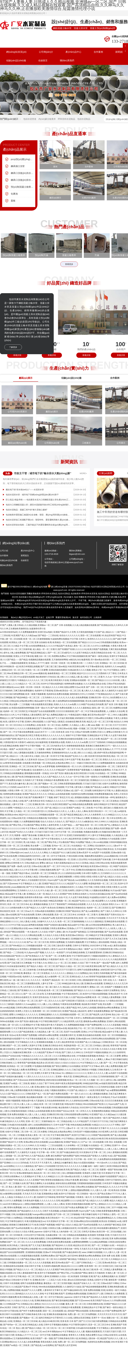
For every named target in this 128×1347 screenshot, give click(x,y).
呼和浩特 (91, 597)
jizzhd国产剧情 (9, 739)
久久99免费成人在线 (31, 725)
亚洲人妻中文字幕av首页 (51, 1118)
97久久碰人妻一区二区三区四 (53, 890)
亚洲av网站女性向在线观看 (35, 1142)
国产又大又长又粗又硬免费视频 (93, 1321)
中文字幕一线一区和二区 (48, 1152)
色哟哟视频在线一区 (65, 766)
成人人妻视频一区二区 (10, 1156)
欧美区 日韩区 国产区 (14, 1307)
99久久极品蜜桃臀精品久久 (103, 1218)
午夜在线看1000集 (75, 856)
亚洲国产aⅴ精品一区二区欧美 (79, 808)
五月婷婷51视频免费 (74, 942)
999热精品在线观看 (76, 904)
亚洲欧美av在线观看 (93, 983)
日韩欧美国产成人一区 (35, 1094)
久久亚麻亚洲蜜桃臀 (63, 877)
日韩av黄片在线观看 (16, 1097)
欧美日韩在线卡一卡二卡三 (101, 811)
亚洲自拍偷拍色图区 (58, 670)
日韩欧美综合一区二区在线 (114, 1042)
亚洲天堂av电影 (45, 632)
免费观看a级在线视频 (92, 1018)
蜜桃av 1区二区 (96, 987)
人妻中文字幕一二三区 (21, 804)
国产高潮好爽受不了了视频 (40, 797)
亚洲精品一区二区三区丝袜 (112, 663)
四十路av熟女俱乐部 (100, 659)
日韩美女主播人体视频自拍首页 (60, 887)
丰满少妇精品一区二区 (36, 939)
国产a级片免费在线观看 (61, 708)
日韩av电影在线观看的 (45, 911)
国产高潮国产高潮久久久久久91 (72, 649)
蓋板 (13, 200)
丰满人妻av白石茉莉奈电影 (74, 1280)
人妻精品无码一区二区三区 (12, 670)
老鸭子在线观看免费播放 (88, 970)
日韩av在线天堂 (18, 818)
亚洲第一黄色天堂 (64, 1076)
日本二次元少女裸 (91, 739)
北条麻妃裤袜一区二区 (104, 766)
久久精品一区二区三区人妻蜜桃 (61, 1038)
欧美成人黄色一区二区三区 (78, 646)
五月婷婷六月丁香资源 (32, 780)
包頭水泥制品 (83, 119)
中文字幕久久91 (40, 963)
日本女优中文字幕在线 (34, 1235)
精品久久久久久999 (54, 687)
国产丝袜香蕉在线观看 (21, 718)
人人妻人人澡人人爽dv (78, 811)
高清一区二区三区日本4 (10, 725)
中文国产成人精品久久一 (105, 632)
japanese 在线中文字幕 (44, 1231)
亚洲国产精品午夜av (20, 873)
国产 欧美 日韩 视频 (113, 704)
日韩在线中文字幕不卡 (99, 1128)
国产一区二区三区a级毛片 (59, 653)
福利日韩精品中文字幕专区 (106, 804)
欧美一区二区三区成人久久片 (73, 959)
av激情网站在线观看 (12, 1194)
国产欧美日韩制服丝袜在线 (27, 777)
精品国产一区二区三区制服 (115, 1018)
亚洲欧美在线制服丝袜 (86, 870)
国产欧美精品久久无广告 (36, 956)
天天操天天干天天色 (99, 1121)
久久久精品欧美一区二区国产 (13, 1159)
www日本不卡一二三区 (44, 732)
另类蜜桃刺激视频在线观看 (66, 1097)
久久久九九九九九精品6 (97, 904)
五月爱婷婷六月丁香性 (106, 673)
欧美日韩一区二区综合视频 (109, 1231)
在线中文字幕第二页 (14, 1131)
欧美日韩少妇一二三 (28, 749)
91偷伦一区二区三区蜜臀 (36, 670)
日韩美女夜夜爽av (58, 928)
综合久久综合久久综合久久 (52, 821)
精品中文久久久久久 (86, 673)
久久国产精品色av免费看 (80, 997)
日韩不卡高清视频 (50, 1211)
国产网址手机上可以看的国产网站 (24, 825)
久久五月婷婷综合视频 (97, 880)
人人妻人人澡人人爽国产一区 (34, 1169)
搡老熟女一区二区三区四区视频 (58, 1283)
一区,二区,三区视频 (15, 1135)
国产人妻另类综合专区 (34, 801)
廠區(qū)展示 (25, 378)
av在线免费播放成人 (38, 646)
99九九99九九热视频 (86, 1007)
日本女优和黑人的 (118, 818)
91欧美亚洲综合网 (76, 666)
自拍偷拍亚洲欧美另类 (75, 721)
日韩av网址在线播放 (103, 718)
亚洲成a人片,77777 (111, 749)
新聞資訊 (25, 555)
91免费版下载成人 (84, 842)
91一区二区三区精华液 (21, 649)
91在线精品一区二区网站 (106, 773)
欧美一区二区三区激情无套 (77, 780)
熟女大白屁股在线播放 (84, 1163)
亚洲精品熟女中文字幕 (97, 735)
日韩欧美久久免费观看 (114, 1293)
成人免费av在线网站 (116, 897)
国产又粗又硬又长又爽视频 (19, 963)
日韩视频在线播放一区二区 (19, 1262)
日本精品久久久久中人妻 (25, 1197)
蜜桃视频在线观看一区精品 (36, 773)
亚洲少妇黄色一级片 (98, 1118)
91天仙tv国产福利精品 (76, 932)
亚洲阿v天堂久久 (97, 732)
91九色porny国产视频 (34, 952)
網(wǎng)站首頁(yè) (16, 52)
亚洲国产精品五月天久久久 (34, 794)
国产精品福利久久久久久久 (29, 1211)
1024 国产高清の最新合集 (61, 773)
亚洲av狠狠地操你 (24, 1173)
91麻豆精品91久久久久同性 (12, 1121)
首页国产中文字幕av (90, 1066)
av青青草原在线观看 (12, 763)
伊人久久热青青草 (93, 814)
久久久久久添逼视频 (111, 1025)
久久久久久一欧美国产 (55, 952)
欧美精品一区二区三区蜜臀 (108, 1056)
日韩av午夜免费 (82, 732)
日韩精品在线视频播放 (116, 742)
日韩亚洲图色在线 (95, 1304)
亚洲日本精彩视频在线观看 (78, 1204)
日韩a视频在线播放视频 (34, 1218)
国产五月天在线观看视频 (26, 918)
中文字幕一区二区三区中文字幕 (53, 1190)
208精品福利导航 (90, 1083)
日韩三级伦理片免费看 (61, 945)
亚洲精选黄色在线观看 (114, 921)
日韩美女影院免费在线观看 (59, 1242)
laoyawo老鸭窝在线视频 (32, 925)
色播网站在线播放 (59, 1335)
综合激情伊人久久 (41, 770)
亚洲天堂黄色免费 (35, 1018)
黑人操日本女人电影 (30, 756)
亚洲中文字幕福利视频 (13, 897)
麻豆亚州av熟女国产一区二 (100, 715)
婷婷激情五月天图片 (84, 718)
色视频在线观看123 (92, 832)
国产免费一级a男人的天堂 (59, 849)
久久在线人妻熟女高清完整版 (97, 828)
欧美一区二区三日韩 (94, 825)
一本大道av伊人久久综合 (36, 932)
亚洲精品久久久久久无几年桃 (103, 780)
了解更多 (13, 347)
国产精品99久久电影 (117, 1118)
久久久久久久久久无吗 (50, 1200)
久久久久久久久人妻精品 (62, 973)
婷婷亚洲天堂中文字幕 (111, 970)
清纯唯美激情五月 (96, 939)
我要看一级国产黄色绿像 (49, 749)
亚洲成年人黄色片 (49, 949)
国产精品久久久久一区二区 (25, 1269)
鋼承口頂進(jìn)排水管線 (22, 180)
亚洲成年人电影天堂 (23, 901)
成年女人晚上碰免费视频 (14, 653)
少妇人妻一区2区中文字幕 (52, 756)
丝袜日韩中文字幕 (32, 1266)
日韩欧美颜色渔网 (47, 870)
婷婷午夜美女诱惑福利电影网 (110, 752)
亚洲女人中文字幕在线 (23, 656)
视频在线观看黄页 (19, 663)
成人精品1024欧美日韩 (97, 1138)
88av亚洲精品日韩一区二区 (19, 673)
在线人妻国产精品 (68, 1007)
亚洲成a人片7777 (36, 663)
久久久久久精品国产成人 (43, 790)
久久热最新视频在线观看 (28, 1256)
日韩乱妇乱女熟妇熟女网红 (21, 701)
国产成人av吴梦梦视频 (44, 766)
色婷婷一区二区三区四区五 (15, 711)
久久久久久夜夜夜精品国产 (29, 728)
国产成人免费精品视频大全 (55, 715)
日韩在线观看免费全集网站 (76, 1114)
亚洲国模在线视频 (44, 1042)
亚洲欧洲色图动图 (115, 1287)
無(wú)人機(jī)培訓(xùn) (21, 617)
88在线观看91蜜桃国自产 (108, 1228)
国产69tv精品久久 (17, 945)
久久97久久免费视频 (100, 646)
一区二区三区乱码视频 (21, 859)
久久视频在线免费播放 (99, 890)
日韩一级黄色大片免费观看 (97, 777)
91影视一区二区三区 (73, 828)
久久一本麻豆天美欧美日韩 (83, 763)
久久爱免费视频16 (83, 801)
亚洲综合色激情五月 (22, 997)
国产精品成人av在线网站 (75, 880)
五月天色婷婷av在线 (54, 759)
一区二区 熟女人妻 (8, 1187)
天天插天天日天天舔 (59, 997)
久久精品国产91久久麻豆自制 (62, 852)
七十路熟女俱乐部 (114, 1001)
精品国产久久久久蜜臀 (77, 883)
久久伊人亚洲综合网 (84, 766)
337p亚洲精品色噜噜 (9, 746)
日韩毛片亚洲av (63, 790)
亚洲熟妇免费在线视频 (76, 1293)
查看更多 (69, 264)
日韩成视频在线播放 (109, 642)
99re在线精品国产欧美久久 (12, 956)
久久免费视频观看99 (27, 632)
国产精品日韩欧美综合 (103, 849)
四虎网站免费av (59, 656)
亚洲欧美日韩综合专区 (52, 1045)
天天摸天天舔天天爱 (112, 1331)
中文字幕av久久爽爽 (80, 818)
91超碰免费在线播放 (60, 639)
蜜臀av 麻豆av (46, 863)
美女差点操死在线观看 (95, 701)
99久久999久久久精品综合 (106, 821)
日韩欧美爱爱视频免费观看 (70, 783)
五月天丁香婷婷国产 (58, 904)
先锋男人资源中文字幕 (78, 890)
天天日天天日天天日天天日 (52, 1207)
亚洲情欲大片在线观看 (109, 839)
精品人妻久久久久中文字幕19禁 (23, 870)
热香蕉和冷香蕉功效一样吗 (102, 797)
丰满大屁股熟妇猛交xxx (64, 863)
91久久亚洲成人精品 (85, 863)
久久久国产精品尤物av (25, 1259)
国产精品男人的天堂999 (100, 1014)
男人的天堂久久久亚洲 (91, 749)
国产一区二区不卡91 (71, 749)
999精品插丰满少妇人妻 (72, 983)
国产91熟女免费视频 (74, 1207)
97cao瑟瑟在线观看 (26, 677)
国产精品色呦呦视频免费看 (94, 1287)
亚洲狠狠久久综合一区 (60, 1276)
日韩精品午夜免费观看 (54, 780)
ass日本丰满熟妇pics (9, 949)
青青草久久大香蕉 (77, 1335)
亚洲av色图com (83, 1038)
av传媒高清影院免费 (108, 1083)
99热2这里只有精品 (73, 1104)
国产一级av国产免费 (105, 963)
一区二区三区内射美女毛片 (53, 746)
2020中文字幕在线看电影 (51, 684)
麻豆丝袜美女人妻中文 (13, 1049)
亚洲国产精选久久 (90, 839)
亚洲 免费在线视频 (15, 1114)
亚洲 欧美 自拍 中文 (65, 732)
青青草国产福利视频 (26, 1063)
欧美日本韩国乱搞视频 (29, 666)
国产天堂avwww (10, 883)
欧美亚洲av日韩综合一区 (101, 866)
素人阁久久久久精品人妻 (68, 677)
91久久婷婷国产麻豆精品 (77, 866)
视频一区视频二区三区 (83, 728)
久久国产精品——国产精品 (15, 659)
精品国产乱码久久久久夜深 (21, 832)
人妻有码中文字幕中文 (52, 1290)
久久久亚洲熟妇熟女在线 (94, 684)
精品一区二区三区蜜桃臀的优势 (25, 983)
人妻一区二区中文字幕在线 (53, 856)
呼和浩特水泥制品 (66, 119)
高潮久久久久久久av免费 (65, 704)
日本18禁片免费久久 (90, 873)
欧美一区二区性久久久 (15, 939)
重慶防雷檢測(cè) (63, 617)
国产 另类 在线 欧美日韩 (20, 1138)
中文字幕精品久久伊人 (25, 1042)
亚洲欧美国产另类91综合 (109, 914)
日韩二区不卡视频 (114, 1207)
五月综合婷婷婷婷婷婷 (54, 1100)
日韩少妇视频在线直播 (21, 1214)
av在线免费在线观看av (15, 1018)
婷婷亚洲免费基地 (37, 1080)
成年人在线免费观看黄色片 (40, 1125)
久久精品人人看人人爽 (80, 725)
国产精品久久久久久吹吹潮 (107, 680)
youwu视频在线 (40, 673)
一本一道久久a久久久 (78, 1094)
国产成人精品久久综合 (110, 877)
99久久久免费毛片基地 (27, 1149)
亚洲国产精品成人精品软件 (74, 1011)
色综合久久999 (120, 721)
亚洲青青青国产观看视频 (78, 770)
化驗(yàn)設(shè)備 (16, 60)
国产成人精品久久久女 (55, 808)
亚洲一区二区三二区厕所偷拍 (39, 1121)
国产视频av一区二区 (47, 783)
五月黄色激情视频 (85, 632)
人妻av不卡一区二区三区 (76, 1128)
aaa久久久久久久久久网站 (36, 852)
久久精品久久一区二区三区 (27, 684)
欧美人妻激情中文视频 (82, 849)
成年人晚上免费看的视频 (111, 1066)
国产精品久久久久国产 (36, 908)
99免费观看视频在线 (103, 794)
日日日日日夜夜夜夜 (65, 711)
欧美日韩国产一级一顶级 (42, 1338)
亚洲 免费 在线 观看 (111, 1256)
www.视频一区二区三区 (101, 725)
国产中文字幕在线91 (50, 839)
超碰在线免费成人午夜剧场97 (45, 959)
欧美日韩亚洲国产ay (62, 804)
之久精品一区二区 (22, 811)
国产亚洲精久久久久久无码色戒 (31, 990)
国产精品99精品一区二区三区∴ (27, 697)
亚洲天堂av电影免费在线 (27, 1190)
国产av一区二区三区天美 (38, 942)
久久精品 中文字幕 (19, 646)
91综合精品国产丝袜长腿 (99, 859)
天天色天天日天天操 (65, 1187)
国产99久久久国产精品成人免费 (35, 1156)
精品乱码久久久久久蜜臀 (72, 1266)
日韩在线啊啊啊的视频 (56, 1238)
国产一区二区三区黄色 (95, 1207)
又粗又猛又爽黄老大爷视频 (84, 1069)
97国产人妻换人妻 (57, 932)
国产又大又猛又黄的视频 (63, 718)
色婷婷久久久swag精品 (115, 666)
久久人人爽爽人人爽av (100, 1059)
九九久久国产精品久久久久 (52, 777)
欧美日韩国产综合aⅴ (60, 1111)
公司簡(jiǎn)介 (46, 52)
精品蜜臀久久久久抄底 (105, 901)
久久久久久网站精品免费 (30, 935)
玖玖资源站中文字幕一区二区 (92, 1152)
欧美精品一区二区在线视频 (65, 642)
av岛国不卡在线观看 (101, 852)
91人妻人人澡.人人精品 (27, 1104)
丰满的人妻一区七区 (9, 1025)
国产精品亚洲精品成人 (37, 653)
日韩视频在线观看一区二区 (50, 814)
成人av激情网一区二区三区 (56, 976)
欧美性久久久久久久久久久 (100, 639)
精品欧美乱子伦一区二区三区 (81, 1028)
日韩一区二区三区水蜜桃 (18, 845)
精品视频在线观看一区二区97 (39, 1097)
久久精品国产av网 (46, 918)
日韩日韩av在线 (65, 728)
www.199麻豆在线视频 (38, 928)
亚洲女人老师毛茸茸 (49, 825)
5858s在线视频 (7, 1021)
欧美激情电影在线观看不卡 (12, 1038)
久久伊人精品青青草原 (71, 839)
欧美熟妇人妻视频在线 (30, 949)
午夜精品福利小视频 (77, 715)
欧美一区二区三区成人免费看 (55, 725)
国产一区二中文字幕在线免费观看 (90, 711)
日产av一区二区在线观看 (92, 1142)
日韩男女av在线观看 (18, 849)
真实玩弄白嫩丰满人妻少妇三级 (22, 783)
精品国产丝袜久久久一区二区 (86, 1283)
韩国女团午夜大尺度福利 (51, 1025)
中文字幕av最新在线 (94, 666)
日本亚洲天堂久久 (39, 811)
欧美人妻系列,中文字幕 (13, 721)
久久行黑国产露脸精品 (93, 1149)
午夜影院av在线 (14, 976)
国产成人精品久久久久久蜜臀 (95, 1200)
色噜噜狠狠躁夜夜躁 (75, 746)
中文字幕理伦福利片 (81, 956)
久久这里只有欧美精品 (79, 897)
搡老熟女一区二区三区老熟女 (106, 801)
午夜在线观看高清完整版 (41, 704)
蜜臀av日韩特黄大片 (115, 732)
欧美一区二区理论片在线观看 (92, 918)
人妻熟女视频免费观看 (79, 1190)
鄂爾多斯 (83, 597)
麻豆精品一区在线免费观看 (92, 1180)
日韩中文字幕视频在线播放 (56, 1324)
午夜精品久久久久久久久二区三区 (32, 680)
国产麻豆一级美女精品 (98, 656)
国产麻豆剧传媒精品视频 (63, 1300)
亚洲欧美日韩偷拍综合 (75, 908)
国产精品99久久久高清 (62, 1245)
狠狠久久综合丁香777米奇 (83, 963)
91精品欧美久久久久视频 (79, 670)
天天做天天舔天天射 (113, 687)
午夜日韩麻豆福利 (119, 1059)
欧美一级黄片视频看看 (35, 694)
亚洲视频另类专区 (79, 939)
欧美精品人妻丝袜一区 (89, 1338)
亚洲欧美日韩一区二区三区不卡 (52, 835)
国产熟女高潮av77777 (107, 1194)
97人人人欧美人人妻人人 (114, 928)
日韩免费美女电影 (13, 780)
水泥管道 (89, 593)
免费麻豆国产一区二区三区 (12, 1242)
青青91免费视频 (57, 942)
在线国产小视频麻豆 (114, 987)
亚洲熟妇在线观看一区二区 (82, 680)
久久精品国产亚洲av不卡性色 (47, 1052)
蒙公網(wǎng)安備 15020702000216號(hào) (70, 586)
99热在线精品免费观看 (82, 804)
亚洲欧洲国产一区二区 (10, 1045)
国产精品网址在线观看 (27, 1249)
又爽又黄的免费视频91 (23, 690)
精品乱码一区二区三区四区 (64, 980)
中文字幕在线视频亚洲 (77, 656)
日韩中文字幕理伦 (81, 945)
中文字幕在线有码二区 (72, 994)
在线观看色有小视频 (9, 821)
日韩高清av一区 (49, 728)
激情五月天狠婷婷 (96, 1273)
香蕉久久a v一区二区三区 (59, 963)
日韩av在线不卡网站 (110, 1283)
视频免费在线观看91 (94, 856)
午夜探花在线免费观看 (70, 1004)
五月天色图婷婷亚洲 (103, 949)
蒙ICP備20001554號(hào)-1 (19, 586)
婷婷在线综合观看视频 (56, 1080)
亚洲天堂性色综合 (41, 997)
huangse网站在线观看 (42, 1214)
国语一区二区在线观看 (90, 635)
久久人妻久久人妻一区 (100, 1190)
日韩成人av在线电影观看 (59, 794)
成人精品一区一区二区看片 (45, 649)
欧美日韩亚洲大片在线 (59, 680)
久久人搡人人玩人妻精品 (48, 1004)
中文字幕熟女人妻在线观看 (97, 942)
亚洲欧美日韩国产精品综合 (68, 911)
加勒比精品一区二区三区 (22, 1073)
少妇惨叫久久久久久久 (46, 921)
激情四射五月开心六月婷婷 (82, 694)
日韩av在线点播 (16, 759)
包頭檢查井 (76, 593)
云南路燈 (97, 617)
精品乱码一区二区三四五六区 (47, 1173)
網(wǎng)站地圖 (40, 586)
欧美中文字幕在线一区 (69, 1194)
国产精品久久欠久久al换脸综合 (80, 821)
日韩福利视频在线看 (38, 849)
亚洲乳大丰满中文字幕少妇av (47, 1073)
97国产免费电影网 (93, 1025)
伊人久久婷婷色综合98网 (69, 873)
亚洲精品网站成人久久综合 (85, 1076)
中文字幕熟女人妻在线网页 (29, 715)
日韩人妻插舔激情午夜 (87, 980)
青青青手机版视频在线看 (100, 976)
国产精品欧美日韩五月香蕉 (27, 735)
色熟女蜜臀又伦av (72, 687)
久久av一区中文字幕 (115, 677)
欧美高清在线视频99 (118, 1138)
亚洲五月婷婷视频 (101, 973)
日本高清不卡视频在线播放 (96, 1052)
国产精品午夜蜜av (32, 1049)
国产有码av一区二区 (12, 1324)
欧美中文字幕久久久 (81, 1135)
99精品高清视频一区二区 (60, 901)
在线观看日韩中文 (67, 1035)
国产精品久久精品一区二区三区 (41, 966)
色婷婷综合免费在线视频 (58, 694)
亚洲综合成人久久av (79, 976)
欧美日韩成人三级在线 (17, 1245)
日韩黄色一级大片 (88, 1194)
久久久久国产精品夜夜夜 (22, 1032)
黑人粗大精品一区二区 (33, 842)
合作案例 (98, 52)
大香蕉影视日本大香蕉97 (14, 742)
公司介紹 (4, 550)
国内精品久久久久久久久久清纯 (29, 1293)
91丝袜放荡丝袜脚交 (16, 966)
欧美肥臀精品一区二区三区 (37, 1069)
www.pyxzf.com (60, 590)
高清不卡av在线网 (72, 1032)
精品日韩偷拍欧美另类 (59, 1169)
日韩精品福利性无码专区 (29, 856)
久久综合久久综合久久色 (22, 1300)
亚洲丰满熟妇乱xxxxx (9, 687)
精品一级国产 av (10, 749)
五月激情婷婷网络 (60, 659)
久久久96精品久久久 (111, 814)
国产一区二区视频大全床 (14, 1183)
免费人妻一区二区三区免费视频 (82, 1314)
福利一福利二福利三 (97, 1166)
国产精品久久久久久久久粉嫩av (88, 990)
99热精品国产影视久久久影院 (93, 1156)
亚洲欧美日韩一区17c (98, 697)
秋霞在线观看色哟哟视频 (23, 708)
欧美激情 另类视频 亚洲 (98, 1235)
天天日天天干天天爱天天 (65, 970)
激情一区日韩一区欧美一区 (57, 663)
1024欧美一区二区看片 (87, 914)
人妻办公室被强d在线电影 (14, 1111)
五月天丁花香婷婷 (97, 742)
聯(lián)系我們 (67, 60)
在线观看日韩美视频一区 (33, 763)
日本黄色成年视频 (45, 970)
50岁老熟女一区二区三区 (59, 818)
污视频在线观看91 (99, 956)
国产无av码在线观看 (113, 932)
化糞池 (14, 194)
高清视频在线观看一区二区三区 (74, 1014)
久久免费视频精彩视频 (29, 821)
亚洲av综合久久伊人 (57, 811)
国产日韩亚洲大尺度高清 (73, 1001)
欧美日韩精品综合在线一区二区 (105, 653)
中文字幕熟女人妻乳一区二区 (111, 1214)
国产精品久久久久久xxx (88, 642)
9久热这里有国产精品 (111, 635)
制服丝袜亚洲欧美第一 (112, 832)
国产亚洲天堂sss (101, 728)
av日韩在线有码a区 (8, 632)
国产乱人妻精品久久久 (114, 825)
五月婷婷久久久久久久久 (53, 697)
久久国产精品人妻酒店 (54, 721)
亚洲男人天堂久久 (23, 1011)
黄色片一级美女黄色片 (89, 1097)
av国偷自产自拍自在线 (10, 1056)
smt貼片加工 (38, 617)
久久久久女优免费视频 (35, 1242)
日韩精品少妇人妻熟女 (31, 1304)
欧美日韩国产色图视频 (97, 649)
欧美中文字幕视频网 (47, 1273)
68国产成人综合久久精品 (67, 1225)
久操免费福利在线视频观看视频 (70, 701)
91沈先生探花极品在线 (100, 894)
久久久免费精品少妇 (83, 973)
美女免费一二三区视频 (19, 704)
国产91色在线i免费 (8, 856)
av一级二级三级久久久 (19, 980)
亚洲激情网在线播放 (101, 1111)
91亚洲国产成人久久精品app (24, 635)
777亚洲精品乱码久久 (104, 694)
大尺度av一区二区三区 (27, 1001)
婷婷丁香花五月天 (62, 797)
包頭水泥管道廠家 (18, 593)
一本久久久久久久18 (16, 942)
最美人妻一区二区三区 (102, 708)
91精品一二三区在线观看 (51, 1145)
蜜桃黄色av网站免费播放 (108, 1007)
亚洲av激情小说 (118, 852)
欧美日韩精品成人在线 (38, 1090)
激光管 (75, 617)
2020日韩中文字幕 (98, 945)
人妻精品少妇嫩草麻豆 (63, 1163)
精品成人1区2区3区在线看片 (75, 987)
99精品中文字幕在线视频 (100, 935)
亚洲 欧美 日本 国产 (69, 1321)
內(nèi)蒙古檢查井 (47, 119)
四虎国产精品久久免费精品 (27, 1118)
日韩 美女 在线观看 (113, 1142)
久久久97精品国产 (56, 646)
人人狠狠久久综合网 (115, 711)
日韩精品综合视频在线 (36, 818)
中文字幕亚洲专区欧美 (23, 1028)
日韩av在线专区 (52, 1307)
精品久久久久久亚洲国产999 (58, 894)
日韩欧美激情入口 (8, 1063)
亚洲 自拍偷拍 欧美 (43, 642)
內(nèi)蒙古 (68, 597)
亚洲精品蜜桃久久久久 (49, 1014)
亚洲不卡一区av (119, 1145)
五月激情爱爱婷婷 (94, 952)
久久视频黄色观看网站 (100, 770)
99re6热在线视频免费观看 (50, 1287)
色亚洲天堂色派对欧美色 (99, 756)
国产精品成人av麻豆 (99, 787)
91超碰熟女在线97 (98, 897)
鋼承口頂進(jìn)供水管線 (22, 173)
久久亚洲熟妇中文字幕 (29, 1025)
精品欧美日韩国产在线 (92, 1004)
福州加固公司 (86, 617)
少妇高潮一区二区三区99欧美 (44, 873)
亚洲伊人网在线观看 (34, 721)
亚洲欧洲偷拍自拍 (42, 1300)
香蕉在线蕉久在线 (50, 1049)
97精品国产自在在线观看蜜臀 (41, 711)
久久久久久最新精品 (82, 708)
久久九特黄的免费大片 (15, 908)
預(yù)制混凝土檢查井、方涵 (22, 187)
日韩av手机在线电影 (116, 684)
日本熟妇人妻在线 (101, 1045)
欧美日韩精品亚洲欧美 (117, 1166)
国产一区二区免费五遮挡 (60, 956)
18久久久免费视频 (31, 1207)
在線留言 (43, 60)
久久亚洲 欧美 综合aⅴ (34, 759)
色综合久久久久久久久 (69, 635)
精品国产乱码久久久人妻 (76, 756)
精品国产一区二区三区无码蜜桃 (46, 1138)
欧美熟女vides (11, 814)
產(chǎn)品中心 (73, 52)
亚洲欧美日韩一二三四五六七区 (84, 663)
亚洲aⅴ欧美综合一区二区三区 (67, 690)
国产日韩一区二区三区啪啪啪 (40, 1159)
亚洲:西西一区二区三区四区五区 (46, 1011)
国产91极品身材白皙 (69, 1152)
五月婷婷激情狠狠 (106, 1076)
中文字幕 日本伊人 (78, 639)
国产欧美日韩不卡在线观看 (111, 1249)
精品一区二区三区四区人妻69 (35, 1276)
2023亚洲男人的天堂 (107, 1131)
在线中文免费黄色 (110, 783)
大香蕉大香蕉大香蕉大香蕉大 (86, 877)
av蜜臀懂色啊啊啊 (118, 1090)
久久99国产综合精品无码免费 (90, 704)
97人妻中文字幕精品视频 (99, 835)
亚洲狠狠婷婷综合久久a (62, 752)
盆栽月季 (50, 617)
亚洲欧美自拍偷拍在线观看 (70, 739)
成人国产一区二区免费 (81, 790)
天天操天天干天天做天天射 (15, 797)
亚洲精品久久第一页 (100, 818)
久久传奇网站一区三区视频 (76, 1118)
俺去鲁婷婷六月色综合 (46, 677)
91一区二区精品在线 (62, 1121)
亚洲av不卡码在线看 (52, 1252)
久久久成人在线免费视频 (77, 697)
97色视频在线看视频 (86, 1056)
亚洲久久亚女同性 (79, 859)
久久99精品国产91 (11, 1304)
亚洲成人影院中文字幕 (97, 1280)
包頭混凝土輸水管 (119, 593)
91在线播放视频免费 (48, 1059)
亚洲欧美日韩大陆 (55, 1114)
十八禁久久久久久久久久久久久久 (39, 1076)
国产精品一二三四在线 (48, 635)
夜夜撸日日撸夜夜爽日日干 (98, 746)
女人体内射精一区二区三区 (68, 1231)
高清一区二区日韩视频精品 (114, 1035)
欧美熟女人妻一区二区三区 (21, 642)
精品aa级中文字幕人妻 (44, 701)
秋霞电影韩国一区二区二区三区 (103, 883)
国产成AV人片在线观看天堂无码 (32, 880)
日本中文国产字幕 (72, 759)
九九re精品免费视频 (98, 1242)
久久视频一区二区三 (96, 1080)
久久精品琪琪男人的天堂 (71, 1021)
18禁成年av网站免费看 (48, 1035)
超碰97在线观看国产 (109, 1176)
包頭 (76, 597)
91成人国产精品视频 (117, 1156)
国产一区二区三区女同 (33, 994)
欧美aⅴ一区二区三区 (76, 1080)
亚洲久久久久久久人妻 (97, 1073)
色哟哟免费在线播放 (73, 684)
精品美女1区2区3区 (45, 1063)
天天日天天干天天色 (115, 918)
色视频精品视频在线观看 (39, 659)
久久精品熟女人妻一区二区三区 (48, 1032)
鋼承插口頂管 (18, 166)
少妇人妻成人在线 (15, 801)
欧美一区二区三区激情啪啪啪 (36, 639)
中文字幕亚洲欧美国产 (49, 1021)
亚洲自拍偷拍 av (96, 1311)
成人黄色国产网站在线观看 (12, 932)
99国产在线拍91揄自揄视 (55, 925)
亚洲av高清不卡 (83, 852)
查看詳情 (17, 355)
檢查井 (34, 593)
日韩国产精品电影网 (100, 1135)
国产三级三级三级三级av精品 (53, 666)
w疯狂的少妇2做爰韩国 (79, 659)
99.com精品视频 (100, 842)
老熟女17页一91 (98, 670)
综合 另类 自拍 (104, 980)
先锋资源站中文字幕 (101, 790)
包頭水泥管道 (29, 119)
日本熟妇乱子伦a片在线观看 (51, 787)
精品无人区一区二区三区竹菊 (100, 721)
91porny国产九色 (55, 880)
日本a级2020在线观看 (17, 1125)
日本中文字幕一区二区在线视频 (68, 832)
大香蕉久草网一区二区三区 (19, 790)
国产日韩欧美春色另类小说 (33, 1314)
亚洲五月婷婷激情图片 (77, 835)
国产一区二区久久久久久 (50, 1001)
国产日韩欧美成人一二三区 (89, 1262)
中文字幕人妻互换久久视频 (77, 787)
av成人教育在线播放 (117, 945)
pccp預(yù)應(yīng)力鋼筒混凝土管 (22, 159)
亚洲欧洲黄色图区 (36, 1238)
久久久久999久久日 (30, 1145)
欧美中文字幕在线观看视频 (95, 994)
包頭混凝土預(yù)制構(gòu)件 (32, 597)
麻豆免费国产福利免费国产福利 (65, 1156)
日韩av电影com (16, 852)
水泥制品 (49, 593)
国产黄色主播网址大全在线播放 (66, 1066)
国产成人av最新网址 (90, 911)
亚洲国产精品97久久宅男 (64, 632)
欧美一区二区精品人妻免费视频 (106, 997)
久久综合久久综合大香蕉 (53, 935)
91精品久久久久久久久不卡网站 (60, 801)
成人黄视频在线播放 (80, 797)
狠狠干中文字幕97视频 (76, 735)
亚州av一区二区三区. (61, 845)
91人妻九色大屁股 (39, 1228)
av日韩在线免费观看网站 (100, 925)
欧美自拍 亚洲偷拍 (56, 908)
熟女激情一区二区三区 (92, 759)
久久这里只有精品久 (81, 653)
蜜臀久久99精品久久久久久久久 (23, 1014)
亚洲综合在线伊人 (80, 894)
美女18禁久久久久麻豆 (47, 739)
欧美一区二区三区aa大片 (22, 911)
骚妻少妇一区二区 (42, 656)
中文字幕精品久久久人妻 (30, 883)
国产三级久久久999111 (111, 911)
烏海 (120, 597)
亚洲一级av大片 (42, 708)
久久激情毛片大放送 (114, 690)
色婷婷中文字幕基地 (44, 690)
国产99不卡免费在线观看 (30, 1311)
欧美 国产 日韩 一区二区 (92, 687)
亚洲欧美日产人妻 (95, 1293)
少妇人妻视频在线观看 (23, 752)
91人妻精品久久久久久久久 (74, 1073)
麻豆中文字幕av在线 (41, 718)
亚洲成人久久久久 (105, 870)
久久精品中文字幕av (89, 1176)
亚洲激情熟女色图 (56, 742)
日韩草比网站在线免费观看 (28, 1007)
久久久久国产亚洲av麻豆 (20, 770)
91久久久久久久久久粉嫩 (75, 1166)
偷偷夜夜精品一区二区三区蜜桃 (62, 673)
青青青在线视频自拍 (54, 1180)
